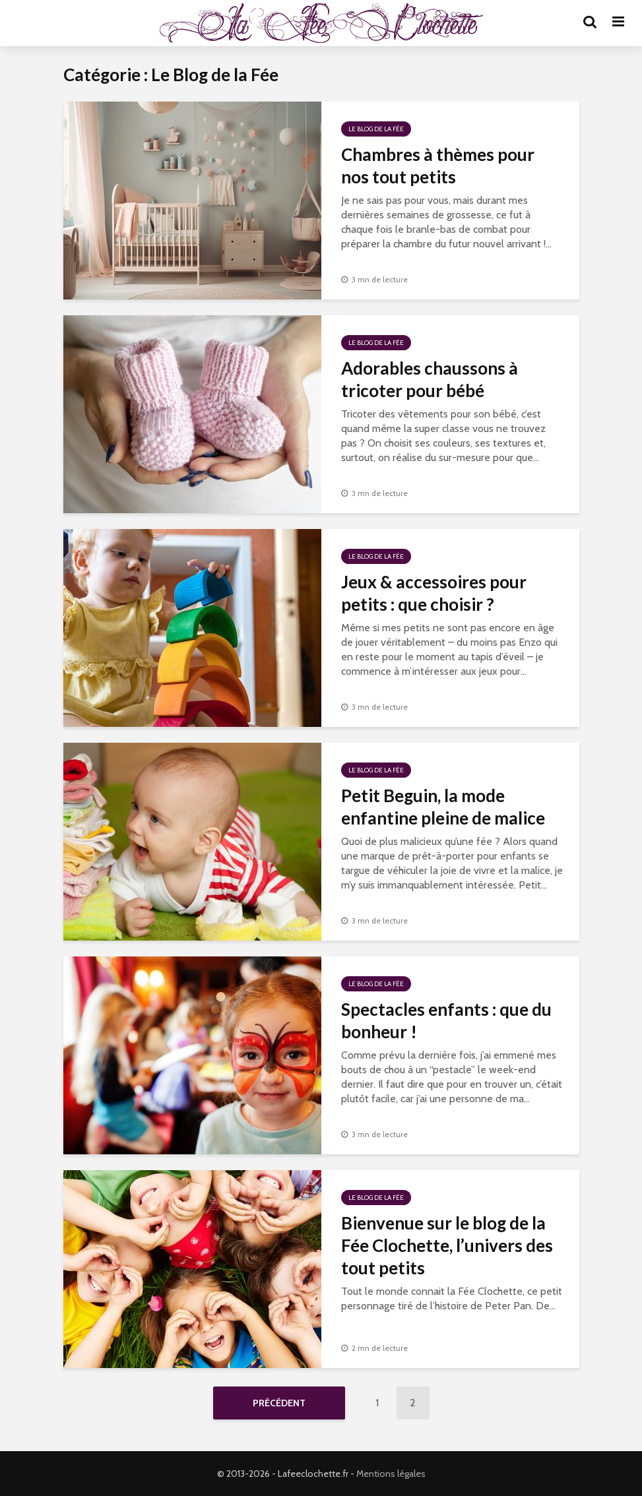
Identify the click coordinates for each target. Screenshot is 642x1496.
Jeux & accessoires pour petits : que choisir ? (434, 593)
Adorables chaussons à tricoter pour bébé (429, 379)
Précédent (279, 1403)
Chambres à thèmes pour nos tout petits (437, 165)
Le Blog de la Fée (376, 129)
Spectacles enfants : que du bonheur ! (446, 1020)
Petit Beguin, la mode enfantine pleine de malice (443, 806)
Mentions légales (391, 1474)
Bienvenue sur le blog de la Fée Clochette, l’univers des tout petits (447, 1245)
